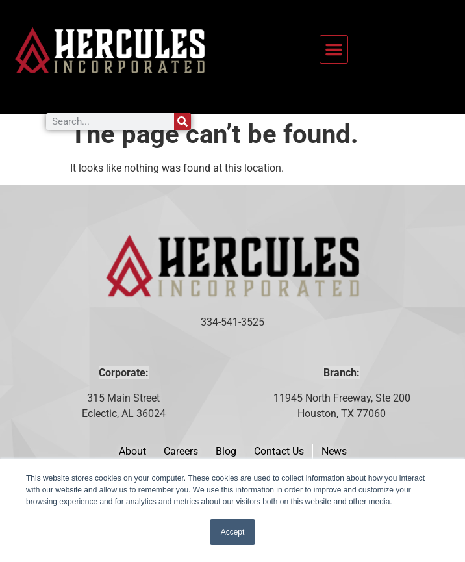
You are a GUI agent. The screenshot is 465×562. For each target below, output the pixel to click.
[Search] (182, 121)
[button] (334, 49)
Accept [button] (233, 532)
